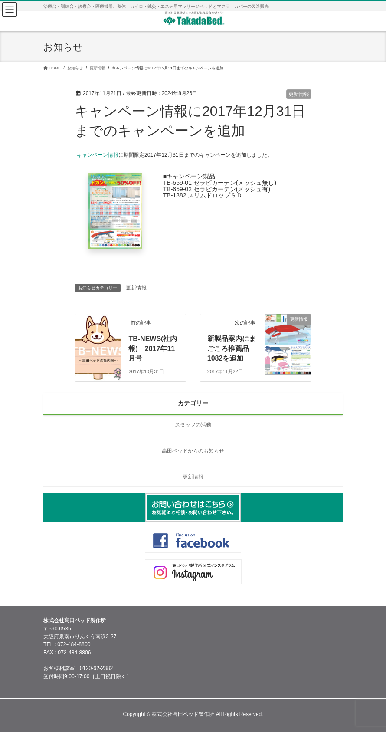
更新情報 (298, 94)
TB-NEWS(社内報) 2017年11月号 (152, 348)
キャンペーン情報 (97, 155)
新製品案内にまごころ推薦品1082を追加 (231, 348)
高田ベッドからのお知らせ (193, 451)
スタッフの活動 (193, 425)
